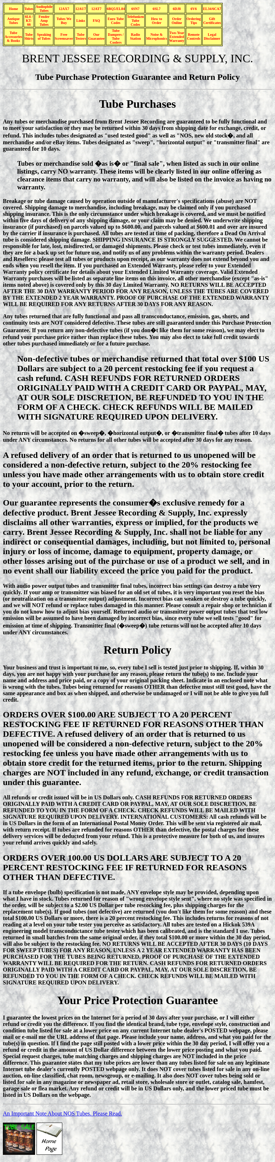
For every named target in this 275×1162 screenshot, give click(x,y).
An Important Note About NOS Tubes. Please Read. (62, 1113)
